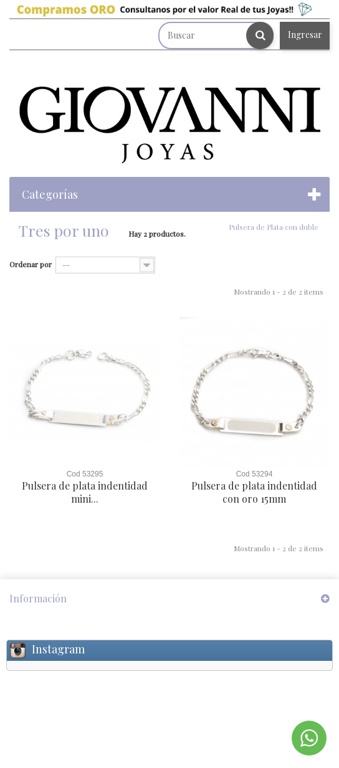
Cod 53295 (85, 474)
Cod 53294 (254, 474)
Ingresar (305, 34)
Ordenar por (30, 264)
